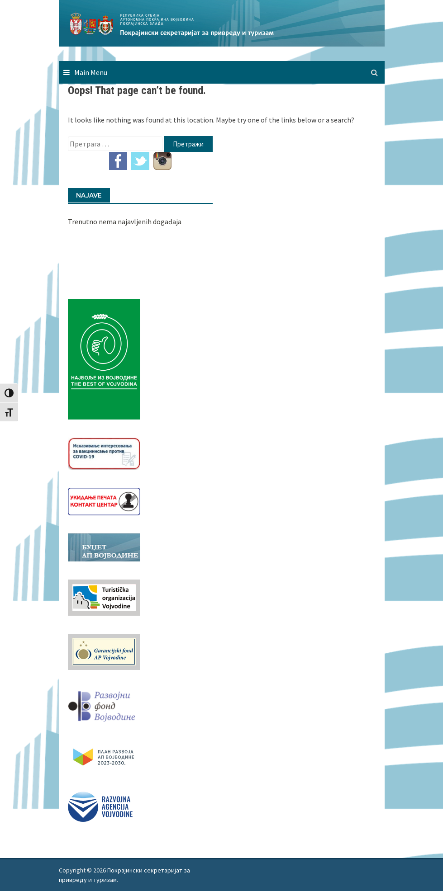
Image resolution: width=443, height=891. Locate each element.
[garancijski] (104, 650)
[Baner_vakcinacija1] (104, 452)
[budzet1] (104, 546)
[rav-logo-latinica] (100, 805)
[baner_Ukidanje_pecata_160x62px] (104, 500)
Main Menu (90, 72)
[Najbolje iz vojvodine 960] (104, 358)
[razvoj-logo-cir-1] (104, 755)
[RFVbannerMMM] (104, 703)
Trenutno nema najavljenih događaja (124, 221)
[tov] (104, 596)
